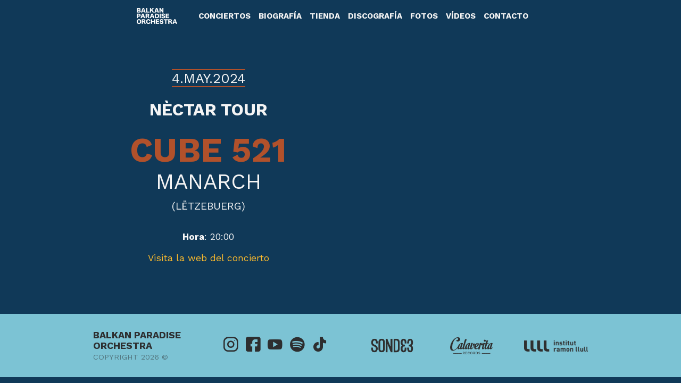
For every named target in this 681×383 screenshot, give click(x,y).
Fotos (424, 16)
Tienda (325, 16)
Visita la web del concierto (208, 258)
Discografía (375, 16)
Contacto (506, 16)
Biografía (280, 16)
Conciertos (224, 16)
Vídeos (461, 16)
